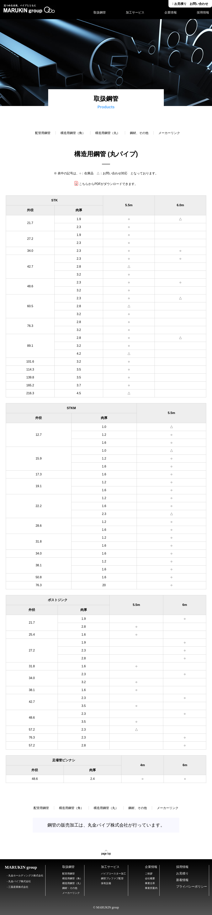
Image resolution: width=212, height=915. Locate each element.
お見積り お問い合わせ (190, 3)
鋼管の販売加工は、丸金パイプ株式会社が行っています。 (106, 825)
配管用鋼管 (43, 133)
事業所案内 (151, 888)
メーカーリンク (167, 133)
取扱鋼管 (99, 12)
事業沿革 (150, 883)
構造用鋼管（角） (72, 133)
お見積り (182, 873)
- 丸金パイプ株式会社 (19, 881)
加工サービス (135, 12)
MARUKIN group (21, 867)
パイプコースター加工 (113, 873)
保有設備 (106, 883)
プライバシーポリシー (191, 886)
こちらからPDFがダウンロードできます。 (106, 184)
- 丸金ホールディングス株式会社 (25, 875)
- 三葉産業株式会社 (17, 886)
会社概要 (150, 878)
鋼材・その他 (69, 888)
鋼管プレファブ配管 (112, 878)
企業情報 (170, 12)
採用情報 (203, 12)
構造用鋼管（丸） (107, 133)
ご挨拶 (148, 873)
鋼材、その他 (139, 133)
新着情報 (182, 880)
